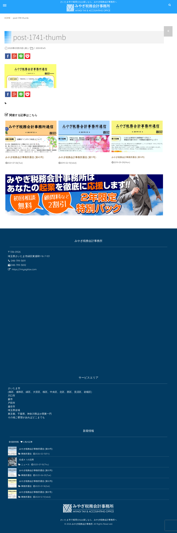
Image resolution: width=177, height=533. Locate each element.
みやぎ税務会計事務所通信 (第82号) (36, 480)
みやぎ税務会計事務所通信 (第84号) (36, 448)
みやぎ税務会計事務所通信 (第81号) (35, 491)
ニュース (25, 464)
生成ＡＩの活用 (26, 459)
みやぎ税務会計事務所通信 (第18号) (128, 157)
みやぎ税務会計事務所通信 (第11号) (74, 157)
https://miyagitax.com (24, 268)
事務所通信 (26, 453)
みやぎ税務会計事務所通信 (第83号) (36, 470)
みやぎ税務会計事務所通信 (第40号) (22, 157)
